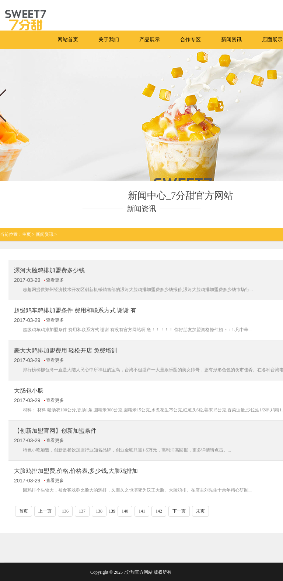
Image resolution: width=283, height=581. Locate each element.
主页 (26, 234)
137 (82, 511)
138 (99, 511)
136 (65, 511)
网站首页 (67, 39)
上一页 (45, 511)
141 (142, 511)
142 (159, 511)
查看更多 (55, 280)
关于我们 (108, 39)
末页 (200, 511)
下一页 (179, 511)
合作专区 (190, 39)
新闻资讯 (231, 39)
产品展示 (149, 39)
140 (125, 511)
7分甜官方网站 (138, 572)
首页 (23, 511)
